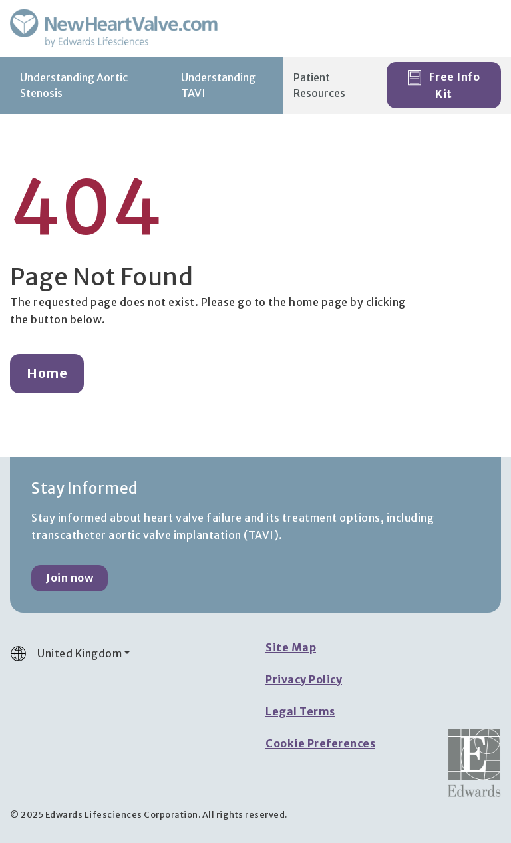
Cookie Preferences (320, 743)
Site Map (290, 647)
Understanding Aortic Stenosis (74, 85)
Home (47, 373)
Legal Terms (300, 711)
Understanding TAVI (218, 85)
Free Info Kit (444, 85)
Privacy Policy (303, 679)
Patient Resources (319, 85)
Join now (69, 577)
